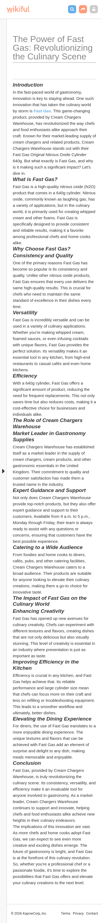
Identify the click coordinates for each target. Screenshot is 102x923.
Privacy (78, 913)
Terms (65, 913)
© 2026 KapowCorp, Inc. (29, 913)
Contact (92, 913)
